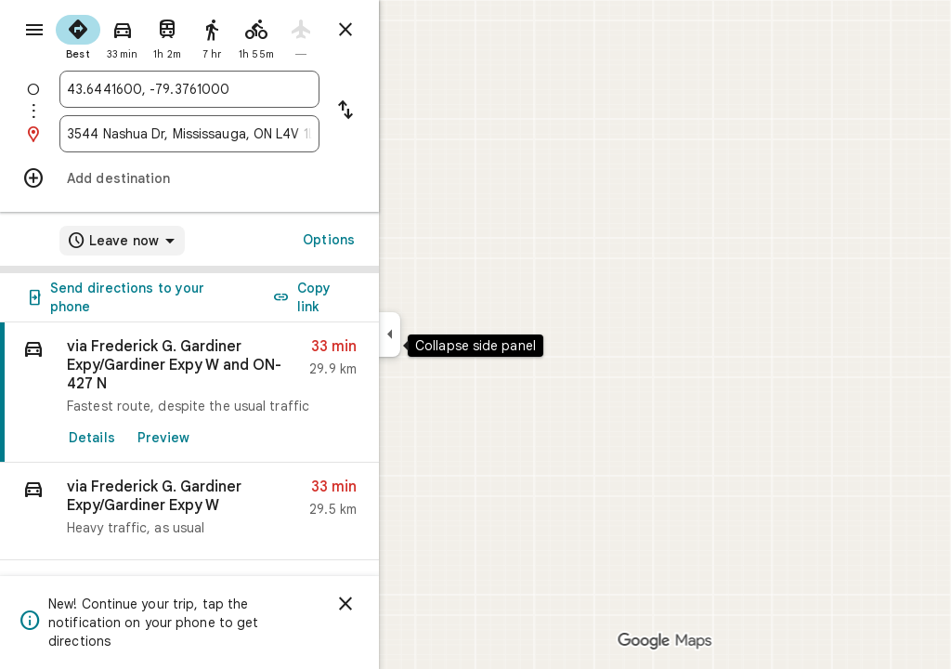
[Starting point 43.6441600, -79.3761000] (256, 89)
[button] (256, 511)
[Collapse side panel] (456, 334)
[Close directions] (412, 29)
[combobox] (256, 89)
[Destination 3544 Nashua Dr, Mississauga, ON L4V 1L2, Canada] (256, 134)
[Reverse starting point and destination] (412, 111)
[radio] (145, 35)
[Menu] (33, 31)
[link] (256, 392)
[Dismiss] (412, 604)
